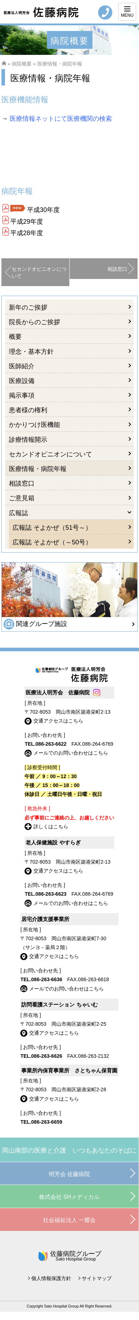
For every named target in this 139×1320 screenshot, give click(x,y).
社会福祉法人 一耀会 (69, 1220)
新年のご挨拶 (28, 307)
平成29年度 (26, 221)
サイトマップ (97, 1278)
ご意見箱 (21, 498)
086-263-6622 (51, 744)
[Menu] (127, 12)
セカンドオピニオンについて (39, 272)
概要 (15, 336)
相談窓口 (117, 269)
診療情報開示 (28, 439)
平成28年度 (26, 233)
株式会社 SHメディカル (69, 1197)
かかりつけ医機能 (34, 424)
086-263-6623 (51, 894)
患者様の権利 (28, 410)
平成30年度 (43, 209)
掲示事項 (21, 395)
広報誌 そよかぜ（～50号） (52, 542)
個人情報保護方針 (51, 1278)
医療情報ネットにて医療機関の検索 (61, 118)
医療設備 (21, 380)
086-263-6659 (46, 1122)
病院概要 (22, 64)
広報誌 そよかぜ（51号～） (52, 527)
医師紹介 (21, 366)
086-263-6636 (46, 979)
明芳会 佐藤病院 (69, 1174)
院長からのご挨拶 (34, 322)
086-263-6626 (46, 1056)
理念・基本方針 (31, 351)
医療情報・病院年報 (37, 468)
